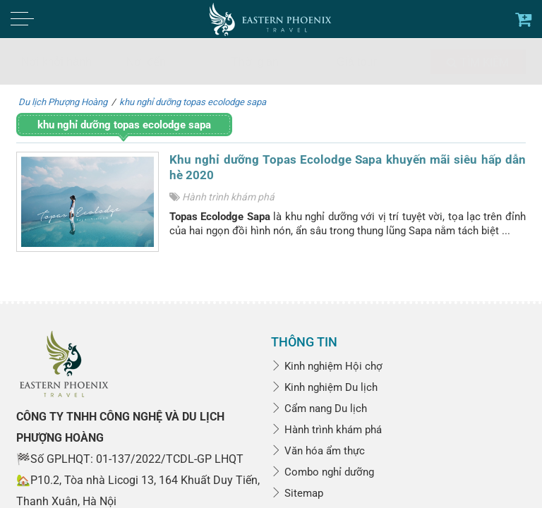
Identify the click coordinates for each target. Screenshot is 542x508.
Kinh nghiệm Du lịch (324, 387)
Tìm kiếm (478, 62)
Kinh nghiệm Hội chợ (327, 366)
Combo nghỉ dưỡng (322, 472)
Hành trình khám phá (228, 196)
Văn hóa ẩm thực (318, 451)
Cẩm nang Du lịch (319, 408)
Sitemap (297, 493)
